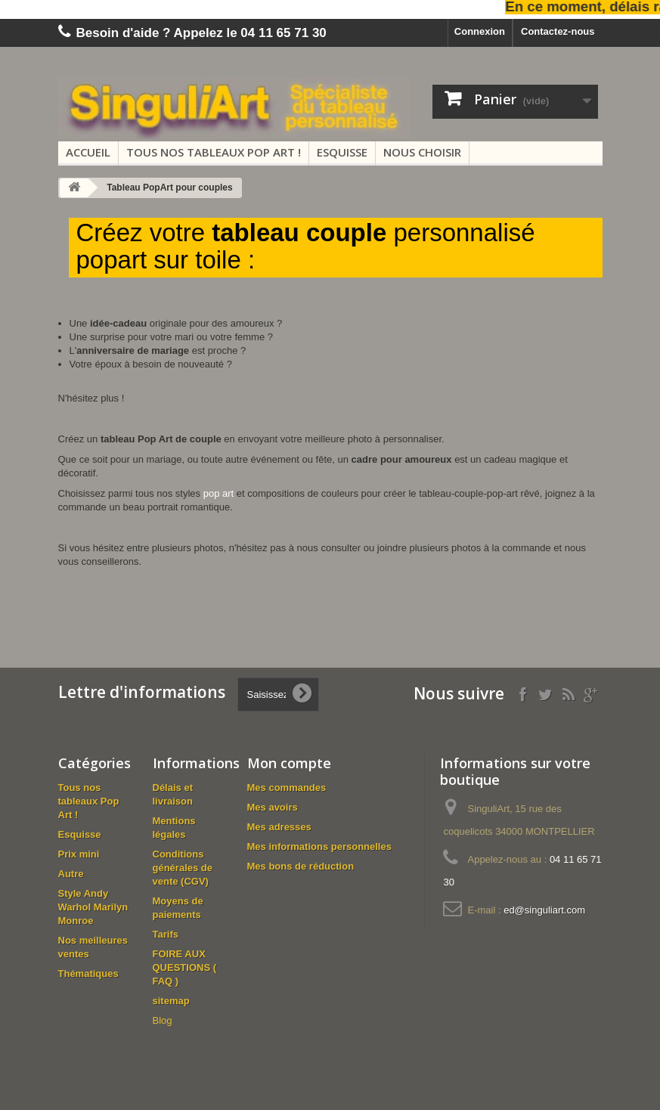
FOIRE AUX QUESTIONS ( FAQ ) (185, 967)
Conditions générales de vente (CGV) (183, 867)
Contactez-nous (558, 31)
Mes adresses (279, 826)
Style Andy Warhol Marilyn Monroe (93, 907)
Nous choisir (422, 152)
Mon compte (289, 763)
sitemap (171, 1000)
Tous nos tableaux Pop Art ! (213, 152)
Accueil (88, 152)
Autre (71, 873)
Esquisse (342, 152)
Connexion (479, 31)
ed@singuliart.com (544, 910)
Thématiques (88, 973)
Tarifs (165, 934)
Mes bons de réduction (301, 866)
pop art (218, 493)
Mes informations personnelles (319, 846)
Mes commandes (287, 787)
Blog (162, 1020)
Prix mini (79, 854)
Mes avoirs (272, 807)
